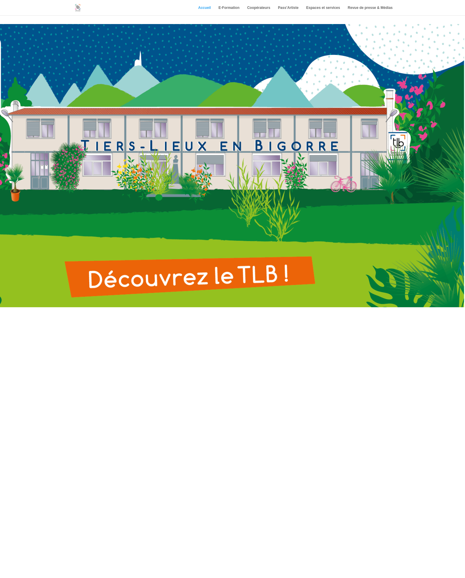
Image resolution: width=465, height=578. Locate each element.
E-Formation (229, 8)
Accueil (204, 8)
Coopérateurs (258, 8)
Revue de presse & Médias (370, 8)
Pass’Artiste (288, 8)
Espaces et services (323, 8)
